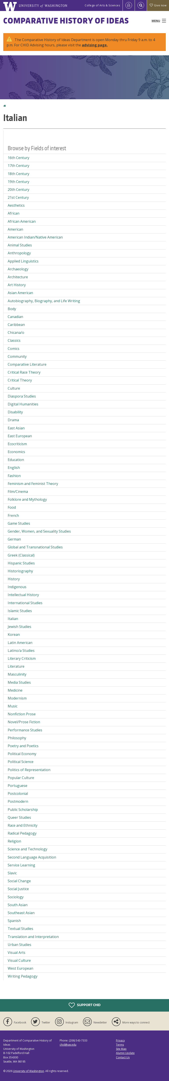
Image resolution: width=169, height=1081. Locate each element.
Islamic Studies (20, 610)
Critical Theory (20, 380)
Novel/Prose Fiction (24, 721)
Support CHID (85, 1005)
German (14, 539)
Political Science (20, 761)
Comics (13, 348)
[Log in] (129, 5)
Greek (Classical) (21, 555)
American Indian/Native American (35, 237)
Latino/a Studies (21, 650)
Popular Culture (21, 777)
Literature (16, 666)
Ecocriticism (17, 443)
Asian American (20, 292)
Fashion (14, 475)
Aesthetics (16, 205)
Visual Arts (16, 952)
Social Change (19, 881)
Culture (14, 388)
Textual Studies (20, 928)
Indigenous (17, 586)
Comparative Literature (27, 364)
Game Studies (19, 523)
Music (12, 706)
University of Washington (28, 1071)
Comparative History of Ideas (66, 20)
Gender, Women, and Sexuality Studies (39, 531)
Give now (158, 5)
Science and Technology (27, 849)
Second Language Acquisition (32, 857)
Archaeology (18, 269)
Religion (14, 841)
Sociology (16, 897)
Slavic (12, 873)
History (14, 579)
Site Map (121, 1049)
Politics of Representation (29, 769)
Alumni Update (125, 1053)
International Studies (25, 602)
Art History (17, 284)
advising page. (95, 45)
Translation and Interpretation (33, 936)
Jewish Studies (19, 626)
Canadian (15, 316)
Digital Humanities (23, 404)
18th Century (18, 173)
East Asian (16, 428)
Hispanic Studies (21, 563)
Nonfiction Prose (22, 714)
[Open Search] (141, 5)
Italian (13, 618)
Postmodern (18, 801)
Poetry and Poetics (23, 745)
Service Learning (21, 865)
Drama (13, 420)
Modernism (17, 698)
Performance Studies (25, 730)
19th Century (18, 181)
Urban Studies (19, 944)
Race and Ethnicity (22, 825)
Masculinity (17, 674)
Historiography (20, 571)
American (15, 229)
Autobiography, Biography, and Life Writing (44, 300)
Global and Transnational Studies (35, 547)
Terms (120, 1045)
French (13, 515)
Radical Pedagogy (22, 833)
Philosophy (17, 738)
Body (12, 308)
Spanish (14, 920)
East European (20, 436)
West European (20, 968)
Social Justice (18, 888)
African (13, 213)
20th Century (18, 189)
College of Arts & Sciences (102, 5)
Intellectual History (23, 594)
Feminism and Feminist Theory (33, 483)
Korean (14, 634)
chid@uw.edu (68, 1045)
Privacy (120, 1040)
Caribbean (16, 324)
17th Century (18, 165)
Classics (14, 340)
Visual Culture (19, 960)
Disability (15, 412)
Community (17, 356)
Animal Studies (20, 245)
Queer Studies (19, 817)
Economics (16, 451)
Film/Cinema (18, 491)
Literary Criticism (22, 658)
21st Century (18, 197)
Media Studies (19, 682)
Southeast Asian (21, 912)
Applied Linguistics (23, 261)
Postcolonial (18, 793)
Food (12, 507)
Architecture (18, 277)
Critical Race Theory (24, 372)
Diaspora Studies (22, 396)
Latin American (20, 642)
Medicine (15, 690)
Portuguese (17, 785)
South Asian (18, 904)
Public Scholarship (23, 809)
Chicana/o (16, 332)
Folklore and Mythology (27, 499)
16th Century (18, 157)
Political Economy (22, 753)
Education (16, 459)
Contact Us (123, 1057)
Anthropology (19, 253)
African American (22, 221)
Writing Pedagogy (22, 976)
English (14, 467)
